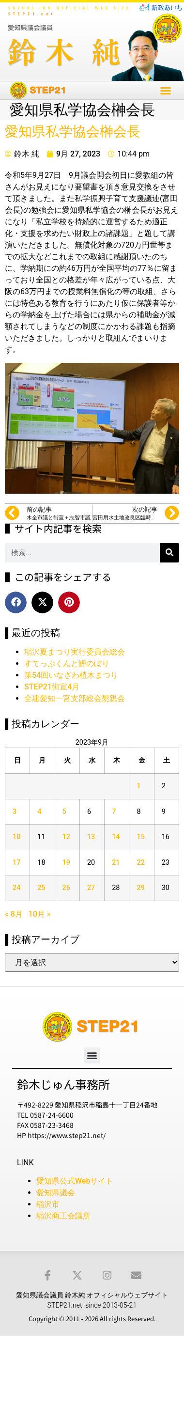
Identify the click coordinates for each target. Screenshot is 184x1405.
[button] (165, 90)
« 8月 (14, 914)
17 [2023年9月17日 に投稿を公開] (16, 863)
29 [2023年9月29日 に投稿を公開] (140, 888)
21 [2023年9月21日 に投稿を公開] (116, 863)
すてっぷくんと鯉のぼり (66, 663)
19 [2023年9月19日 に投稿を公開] (66, 863)
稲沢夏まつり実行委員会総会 (74, 651)
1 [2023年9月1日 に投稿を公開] (138, 786)
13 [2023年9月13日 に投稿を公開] (91, 837)
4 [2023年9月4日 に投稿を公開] (39, 812)
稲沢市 (48, 1204)
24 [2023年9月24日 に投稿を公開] (16, 888)
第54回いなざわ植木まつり (71, 675)
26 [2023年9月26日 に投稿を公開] (66, 888)
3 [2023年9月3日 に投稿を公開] (14, 812)
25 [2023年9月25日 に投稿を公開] (41, 888)
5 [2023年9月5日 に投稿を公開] (64, 812)
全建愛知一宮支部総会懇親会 (74, 698)
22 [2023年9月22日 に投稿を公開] (140, 863)
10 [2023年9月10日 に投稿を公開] (16, 837)
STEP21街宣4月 (51, 686)
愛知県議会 (55, 1192)
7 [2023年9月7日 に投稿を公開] (114, 812)
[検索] (169, 552)
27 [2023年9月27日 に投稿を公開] (91, 888)
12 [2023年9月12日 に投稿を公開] (66, 837)
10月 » (40, 914)
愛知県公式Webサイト (74, 1181)
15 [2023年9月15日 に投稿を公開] (140, 837)
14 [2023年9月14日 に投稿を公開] (116, 837)
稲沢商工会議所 (63, 1215)
